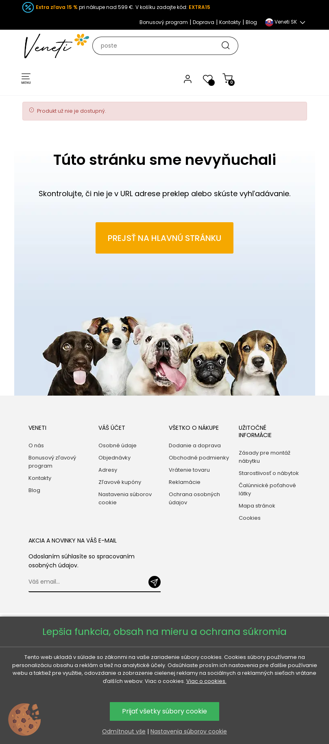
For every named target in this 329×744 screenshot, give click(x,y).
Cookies (250, 518)
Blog (251, 22)
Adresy (107, 470)
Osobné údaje (117, 445)
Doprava (203, 22)
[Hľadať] (168, 46)
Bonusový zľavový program (52, 462)
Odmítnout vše (124, 731)
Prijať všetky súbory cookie (164, 711)
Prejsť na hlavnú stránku (164, 238)
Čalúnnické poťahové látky (267, 489)
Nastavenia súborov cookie (125, 498)
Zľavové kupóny (119, 482)
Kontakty (230, 22)
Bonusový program (163, 22)
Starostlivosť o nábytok (269, 473)
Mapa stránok (257, 506)
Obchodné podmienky (199, 458)
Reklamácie (184, 482)
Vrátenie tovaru (189, 470)
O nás (36, 445)
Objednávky (114, 458)
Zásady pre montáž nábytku (264, 457)
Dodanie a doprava (195, 445)
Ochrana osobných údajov (194, 498)
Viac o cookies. (206, 681)
